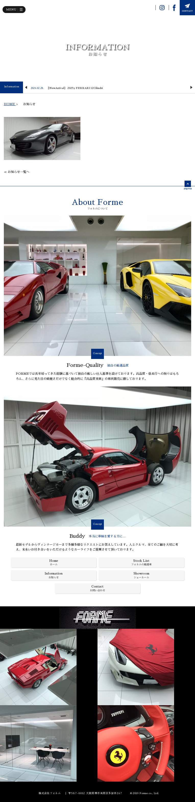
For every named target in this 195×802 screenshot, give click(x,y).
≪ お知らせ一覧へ (16, 171)
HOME (10, 104)
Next (191, 87)
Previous (26, 87)
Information (11, 86)
